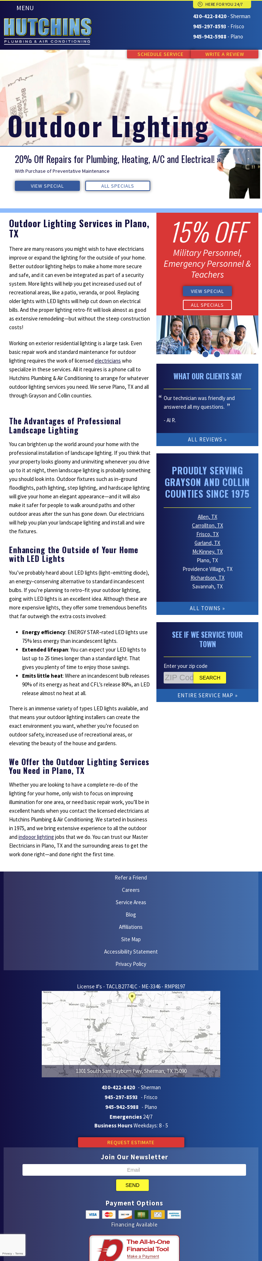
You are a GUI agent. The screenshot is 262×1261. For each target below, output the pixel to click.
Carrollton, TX (207, 516)
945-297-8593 (209, 26)
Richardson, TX (208, 568)
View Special (36, 185)
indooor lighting (36, 838)
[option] (131, 173)
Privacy (7, 1253)
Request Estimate (131, 1063)
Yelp (116, 1227)
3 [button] (217, 353)
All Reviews (205, 438)
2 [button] (205, 353)
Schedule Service (154, 54)
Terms (19, 1253)
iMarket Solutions (94, 1218)
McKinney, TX (207, 542)
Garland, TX (207, 533)
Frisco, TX (207, 524)
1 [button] (193, 353)
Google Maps (143, 1227)
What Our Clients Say (207, 375)
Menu (25, 8)
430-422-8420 (209, 16)
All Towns (205, 598)
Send (133, 1106)
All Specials (86, 185)
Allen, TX (207, 507)
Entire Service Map (205, 685)
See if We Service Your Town (207, 630)
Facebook (129, 1227)
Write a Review (224, 54)
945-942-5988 (209, 35)
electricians (108, 360)
